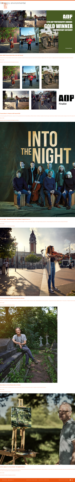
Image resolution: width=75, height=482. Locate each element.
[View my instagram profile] (72, 480)
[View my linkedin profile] (70, 480)
